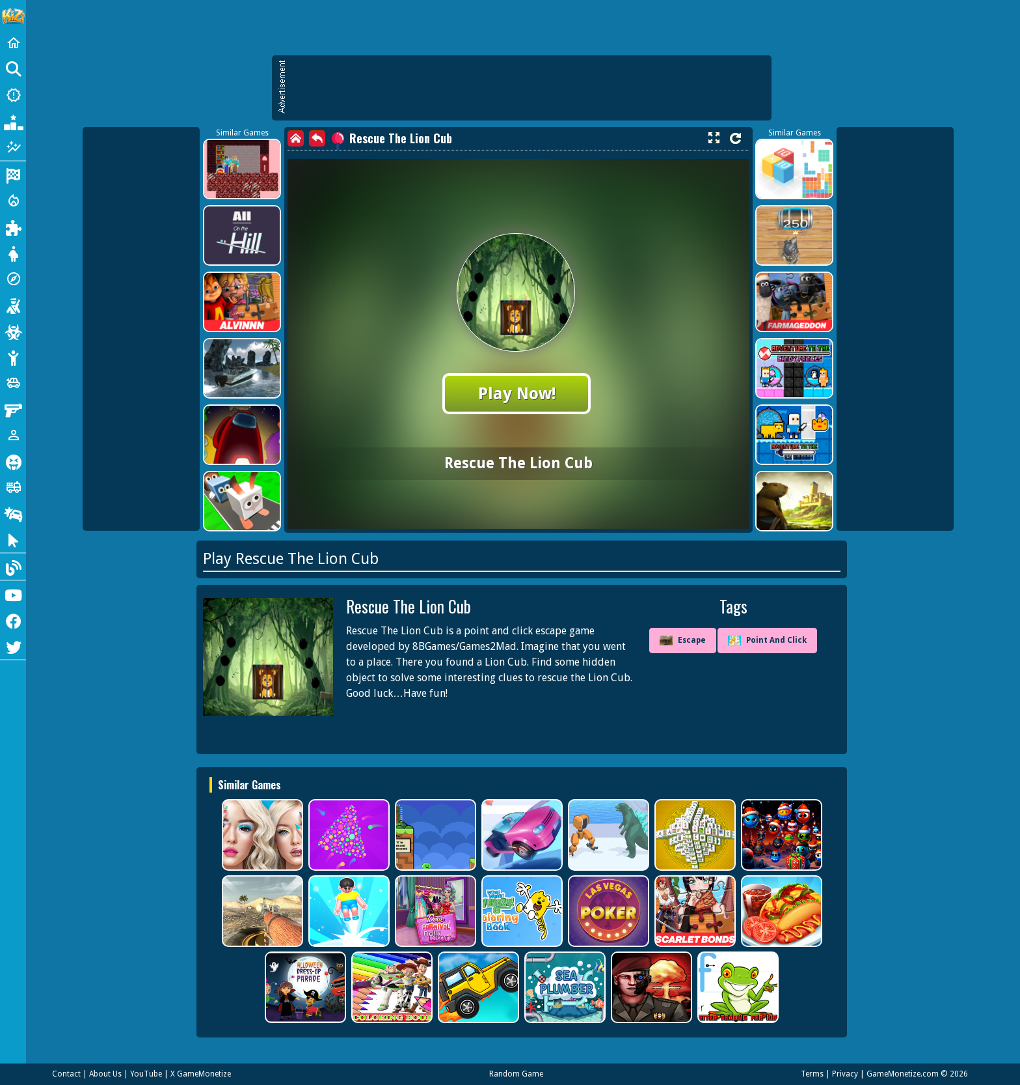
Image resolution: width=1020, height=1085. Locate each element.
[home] (296, 138)
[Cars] (13, 383)
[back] (317, 138)
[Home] (13, 43)
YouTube (146, 1073)
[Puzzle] (13, 227)
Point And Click (767, 640)
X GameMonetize (200, 1073)
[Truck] (13, 487)
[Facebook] (13, 620)
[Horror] (13, 461)
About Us (105, 1073)
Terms (812, 1073)
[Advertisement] (528, 88)
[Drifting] (13, 513)
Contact (66, 1073)
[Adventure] (13, 279)
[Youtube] (13, 594)
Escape (683, 641)
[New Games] (13, 95)
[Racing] (13, 175)
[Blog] (13, 567)
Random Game (516, 1073)
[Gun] (13, 409)
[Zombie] (13, 331)
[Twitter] (13, 646)
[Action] (13, 201)
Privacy (845, 1073)
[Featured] (13, 147)
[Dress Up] (13, 253)
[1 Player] (13, 435)
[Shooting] (13, 305)
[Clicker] (13, 539)
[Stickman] (13, 357)
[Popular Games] (13, 121)
